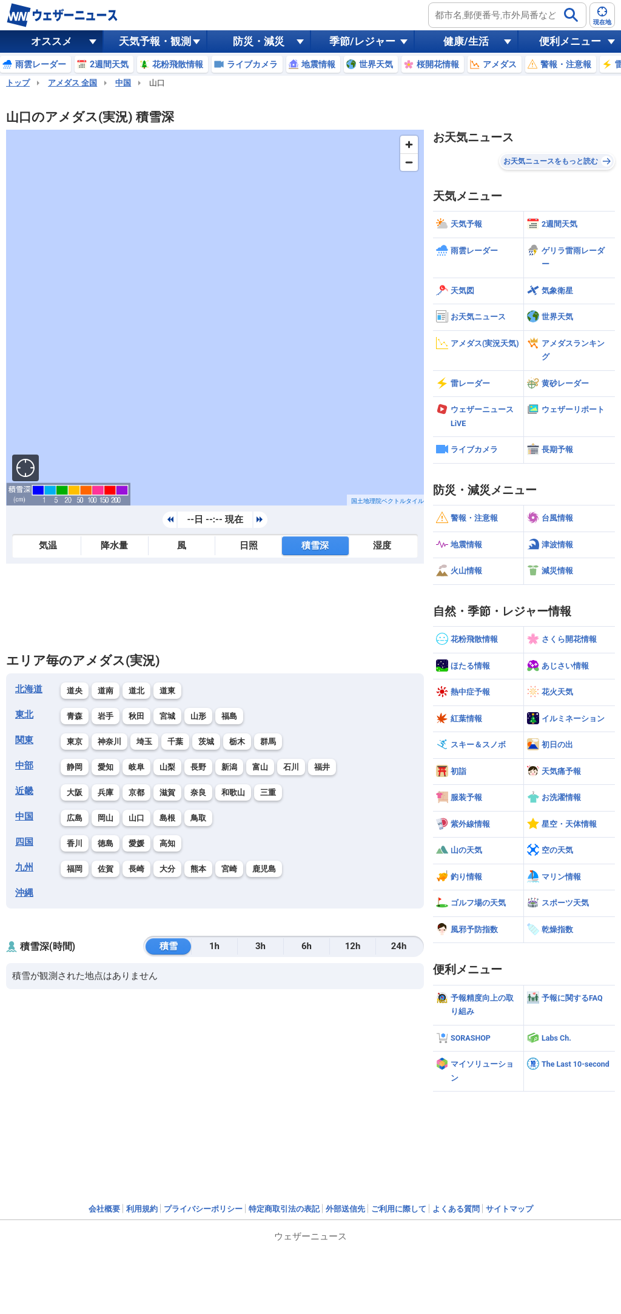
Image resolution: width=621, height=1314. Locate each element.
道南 (105, 690)
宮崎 (229, 868)
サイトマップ (509, 1208)
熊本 (198, 868)
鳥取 (198, 817)
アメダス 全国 (72, 82)
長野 (198, 767)
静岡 (74, 767)
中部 (24, 765)
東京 (74, 741)
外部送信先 (345, 1208)
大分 (167, 868)
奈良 (198, 792)
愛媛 (136, 843)
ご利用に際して (398, 1208)
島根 (167, 817)
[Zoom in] (409, 144)
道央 (74, 690)
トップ (18, 82)
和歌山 (233, 792)
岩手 (105, 716)
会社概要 (104, 1208)
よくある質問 (456, 1208)
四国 (24, 841)
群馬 (268, 741)
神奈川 (109, 741)
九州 (24, 867)
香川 (74, 843)
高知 (167, 843)
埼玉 (144, 741)
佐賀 (105, 868)
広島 (74, 817)
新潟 (229, 767)
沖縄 (24, 892)
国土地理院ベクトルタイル (387, 501)
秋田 (136, 716)
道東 (167, 690)
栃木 (237, 741)
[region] (215, 317)
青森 (74, 716)
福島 (229, 716)
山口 (136, 817)
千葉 (175, 741)
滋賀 (167, 792)
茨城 (206, 741)
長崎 (136, 868)
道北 (136, 690)
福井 (322, 767)
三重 (268, 792)
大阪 (74, 792)
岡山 (105, 817)
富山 (260, 767)
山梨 (167, 767)
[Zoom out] (409, 162)
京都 (136, 792)
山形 (198, 716)
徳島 (105, 843)
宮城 (167, 716)
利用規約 (142, 1208)
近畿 (24, 790)
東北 (24, 714)
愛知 (105, 767)
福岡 (74, 868)
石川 (291, 767)
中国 (123, 82)
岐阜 (136, 767)
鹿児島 (264, 868)
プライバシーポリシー (203, 1208)
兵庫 (105, 792)
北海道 (28, 689)
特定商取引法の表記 (284, 1208)
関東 (24, 740)
